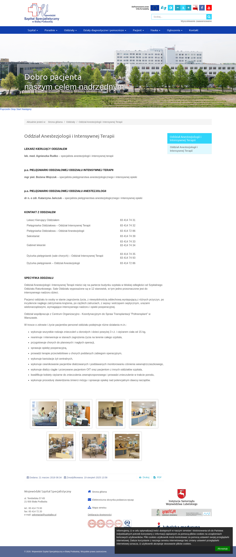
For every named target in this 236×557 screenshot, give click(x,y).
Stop (13, 109)
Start (18, 109)
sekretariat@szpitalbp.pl (44, 514)
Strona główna (55, 122)
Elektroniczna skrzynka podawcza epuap (113, 499)
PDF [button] (158, 477)
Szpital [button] (33, 30)
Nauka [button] (155, 30)
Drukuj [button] (144, 477)
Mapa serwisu (99, 507)
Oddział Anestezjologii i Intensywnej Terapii (100, 122)
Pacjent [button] (138, 30)
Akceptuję (223, 548)
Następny (26, 109)
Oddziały (70, 122)
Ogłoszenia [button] (174, 30)
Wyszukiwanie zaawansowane (196, 21)
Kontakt (193, 30)
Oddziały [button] (70, 30)
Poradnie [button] (51, 30)
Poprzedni (5, 109)
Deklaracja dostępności (100, 514)
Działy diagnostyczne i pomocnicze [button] (104, 30)
